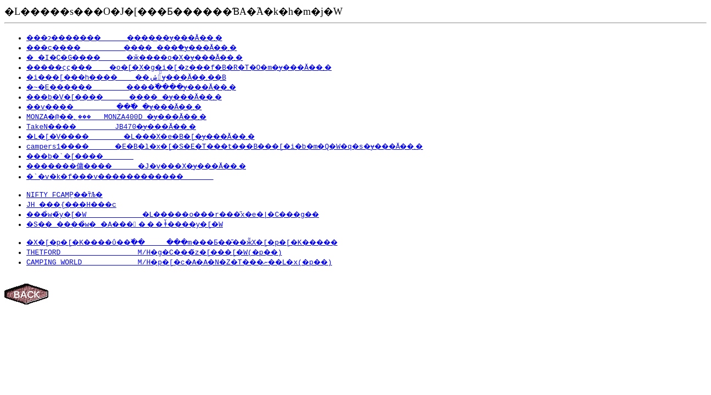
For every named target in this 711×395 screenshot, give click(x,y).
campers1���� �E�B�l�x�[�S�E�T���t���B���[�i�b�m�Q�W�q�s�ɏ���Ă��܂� (249, 146)
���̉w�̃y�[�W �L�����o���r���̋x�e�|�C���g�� (191, 216)
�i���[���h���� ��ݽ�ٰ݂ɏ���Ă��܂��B (145, 77)
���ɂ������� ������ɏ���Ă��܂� (140, 37)
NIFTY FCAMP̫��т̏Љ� (67, 196)
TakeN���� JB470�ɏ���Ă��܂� (119, 126)
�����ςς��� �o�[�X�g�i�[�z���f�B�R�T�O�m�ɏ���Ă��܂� (200, 67)
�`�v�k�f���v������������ (133, 176)
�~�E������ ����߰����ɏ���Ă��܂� (150, 87)
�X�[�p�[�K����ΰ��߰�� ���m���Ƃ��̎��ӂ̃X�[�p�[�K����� (207, 245)
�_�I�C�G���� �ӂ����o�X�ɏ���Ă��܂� (149, 57)
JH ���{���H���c (77, 206)
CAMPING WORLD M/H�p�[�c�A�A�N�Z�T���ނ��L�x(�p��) (191, 265)
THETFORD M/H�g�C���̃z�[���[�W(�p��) (163, 255)
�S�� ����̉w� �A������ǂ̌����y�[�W (137, 225)
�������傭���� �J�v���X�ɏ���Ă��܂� (152, 166)
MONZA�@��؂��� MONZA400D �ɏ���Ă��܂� (130, 116)
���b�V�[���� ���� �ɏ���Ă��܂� (138, 96)
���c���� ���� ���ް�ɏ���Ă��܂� (147, 47)
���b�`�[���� (86, 156)
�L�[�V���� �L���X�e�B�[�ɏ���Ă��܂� (155, 136)
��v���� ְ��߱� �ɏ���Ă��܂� (128, 106)
